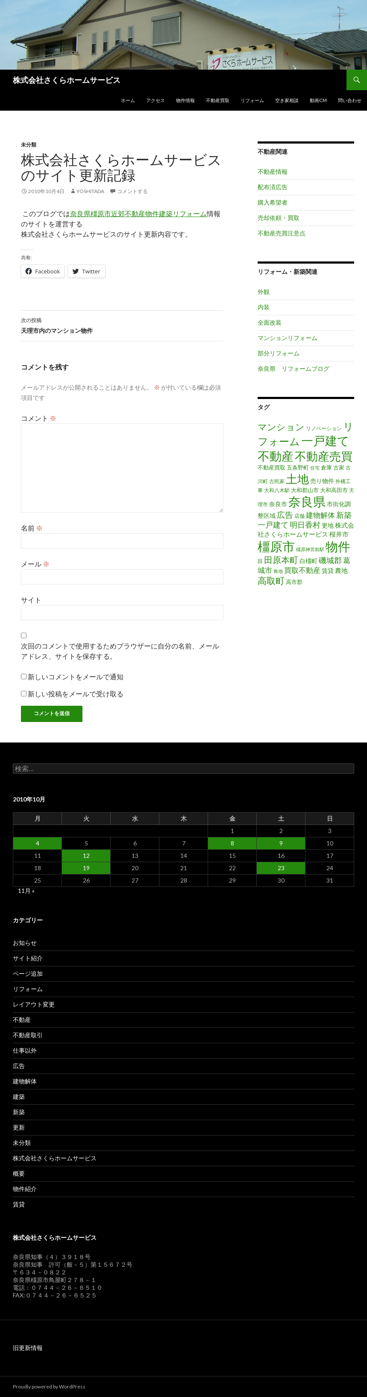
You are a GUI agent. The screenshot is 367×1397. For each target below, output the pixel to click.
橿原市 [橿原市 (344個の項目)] (276, 546)
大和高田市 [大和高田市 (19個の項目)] (334, 490)
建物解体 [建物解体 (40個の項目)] (320, 515)
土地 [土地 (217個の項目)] (297, 479)
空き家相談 (287, 100)
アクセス (155, 100)
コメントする (132, 191)
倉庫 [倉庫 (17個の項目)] (326, 467)
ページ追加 (28, 973)
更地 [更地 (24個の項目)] (328, 525)
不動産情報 (273, 171)
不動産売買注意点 (281, 233)
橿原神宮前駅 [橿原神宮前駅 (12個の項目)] (310, 549)
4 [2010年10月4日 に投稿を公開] (37, 843)
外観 (264, 291)
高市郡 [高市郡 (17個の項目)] (294, 582)
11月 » (26, 890)
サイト (31, 600)
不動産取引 (28, 1035)
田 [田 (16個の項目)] (260, 561)
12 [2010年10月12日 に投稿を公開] (86, 855)
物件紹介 (25, 1188)
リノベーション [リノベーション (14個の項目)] (324, 428)
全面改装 (270, 322)
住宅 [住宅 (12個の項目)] (315, 467)
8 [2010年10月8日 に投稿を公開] (232, 843)
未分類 (28, 144)
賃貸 (19, 1204)
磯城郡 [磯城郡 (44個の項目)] (330, 560)
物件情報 (185, 100)
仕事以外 (25, 1050)
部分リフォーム (278, 353)
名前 (32, 528)
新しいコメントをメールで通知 (75, 676)
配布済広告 (273, 187)
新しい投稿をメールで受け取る (75, 694)
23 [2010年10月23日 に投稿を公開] (281, 868)
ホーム (128, 100)
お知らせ (25, 942)
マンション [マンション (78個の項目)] (281, 426)
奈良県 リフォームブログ (293, 368)
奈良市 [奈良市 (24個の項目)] (278, 504)
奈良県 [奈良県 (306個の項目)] (307, 501)
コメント (38, 418)
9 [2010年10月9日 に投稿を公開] (281, 843)
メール (35, 564)
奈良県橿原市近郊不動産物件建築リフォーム (138, 213)
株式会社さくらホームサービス (66, 80)
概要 (19, 1173)
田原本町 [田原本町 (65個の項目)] (281, 560)
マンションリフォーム (287, 337)
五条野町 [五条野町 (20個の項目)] (298, 467)
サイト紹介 (28, 958)
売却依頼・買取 (278, 217)
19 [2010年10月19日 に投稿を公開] (86, 868)
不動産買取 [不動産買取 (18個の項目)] (271, 467)
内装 (264, 307)
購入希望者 (273, 202)
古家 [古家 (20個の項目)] (338, 467)
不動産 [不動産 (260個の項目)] (276, 456)
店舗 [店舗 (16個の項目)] (299, 516)
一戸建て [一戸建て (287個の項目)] (325, 440)
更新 (19, 1127)
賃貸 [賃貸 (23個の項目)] (328, 570)
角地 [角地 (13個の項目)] (278, 571)
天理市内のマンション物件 (122, 324)
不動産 (22, 1019)
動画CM (318, 100)
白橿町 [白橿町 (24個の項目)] (308, 560)
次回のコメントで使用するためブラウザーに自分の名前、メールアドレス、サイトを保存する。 (120, 651)
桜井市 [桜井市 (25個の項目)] (339, 534)
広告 (19, 1065)
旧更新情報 (28, 1347)
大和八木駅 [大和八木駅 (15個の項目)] (277, 490)
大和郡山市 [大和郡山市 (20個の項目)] (305, 490)
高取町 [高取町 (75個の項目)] (271, 580)
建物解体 (25, 1081)
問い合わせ (349, 100)
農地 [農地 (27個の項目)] (341, 570)
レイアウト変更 (34, 1004)
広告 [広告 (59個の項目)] (285, 514)
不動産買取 (217, 100)
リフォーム (252, 100)
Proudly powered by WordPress (49, 1386)
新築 (19, 1111)
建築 (19, 1096)
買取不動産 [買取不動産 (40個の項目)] (302, 570)
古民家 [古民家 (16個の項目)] (277, 481)
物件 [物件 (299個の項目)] (338, 546)
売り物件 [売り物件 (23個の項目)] (322, 480)
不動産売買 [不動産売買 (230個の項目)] (323, 456)
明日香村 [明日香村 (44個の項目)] (305, 524)
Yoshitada (90, 191)
